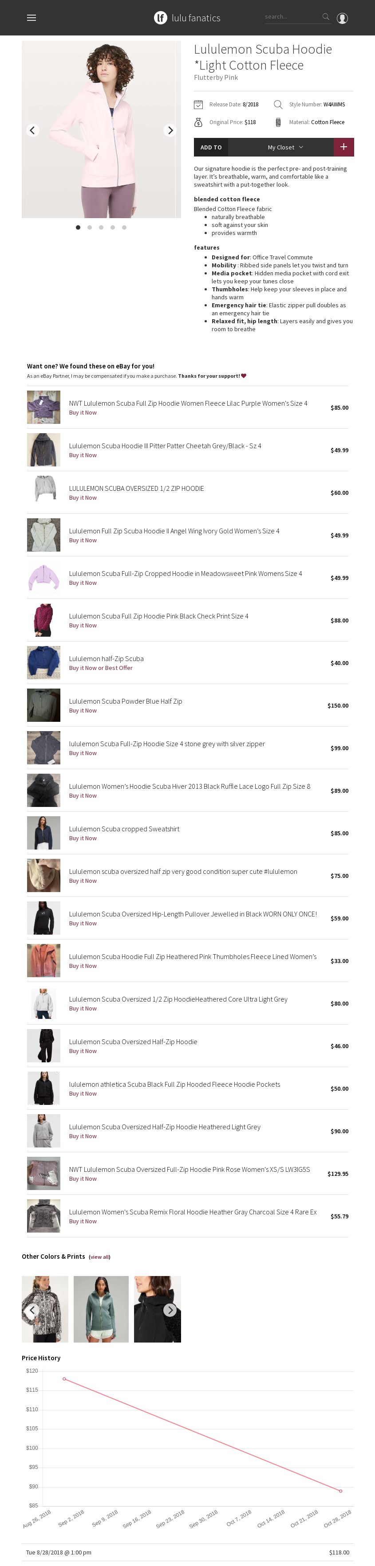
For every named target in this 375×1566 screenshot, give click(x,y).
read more (274, 279)
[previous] (32, 130)
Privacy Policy (100, 1554)
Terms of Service (143, 1554)
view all (100, 1194)
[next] (170, 130)
